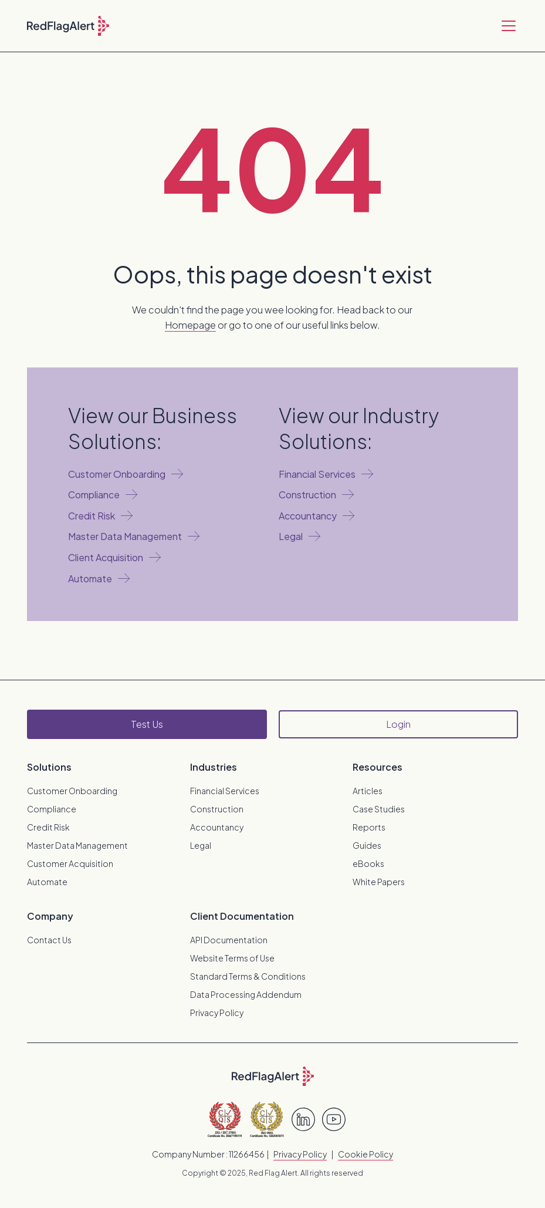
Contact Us (49, 939)
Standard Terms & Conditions (248, 976)
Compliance (51, 809)
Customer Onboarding (72, 790)
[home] (68, 26)
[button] (506, 26)
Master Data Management (77, 845)
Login (398, 724)
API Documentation (229, 939)
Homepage (190, 325)
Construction (216, 809)
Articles (367, 790)
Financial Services (224, 790)
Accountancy (216, 827)
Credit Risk (48, 827)
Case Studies (379, 809)
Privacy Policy (216, 1012)
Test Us (147, 724)
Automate (47, 881)
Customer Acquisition (70, 863)
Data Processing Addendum (246, 994)
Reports (369, 827)
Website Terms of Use (232, 958)
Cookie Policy (365, 1154)
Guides (367, 845)
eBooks (368, 863)
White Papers (379, 881)
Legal (200, 845)
